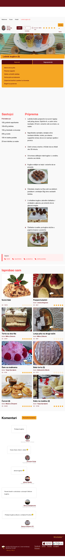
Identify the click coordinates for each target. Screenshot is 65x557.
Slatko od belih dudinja (11, 74)
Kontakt (14, 549)
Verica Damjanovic (30, 506)
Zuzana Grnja (9, 28)
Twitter (44, 547)
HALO (13, 551)
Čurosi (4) (17, 391)
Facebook (37, 547)
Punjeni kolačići (48, 290)
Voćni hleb (17, 290)
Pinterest (37, 549)
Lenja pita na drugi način (48, 323)
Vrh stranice (58, 538)
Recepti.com (32, 3)
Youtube (49, 547)
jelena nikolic (27, 483)
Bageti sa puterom (10, 83)
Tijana (27, 441)
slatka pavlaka (41, 259)
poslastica (29, 259)
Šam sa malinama (17, 357)
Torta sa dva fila (17, 323)
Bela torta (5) (48, 357)
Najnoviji (17, 62)
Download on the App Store (47, 544)
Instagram (56, 547)
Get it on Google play (58, 544)
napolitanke (18, 259)
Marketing (8, 549)
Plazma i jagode (9, 71)
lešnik (8, 259)
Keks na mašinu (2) (48, 391)
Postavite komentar (29, 417)
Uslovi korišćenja (24, 547)
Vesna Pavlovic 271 (27, 527)
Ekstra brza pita (9, 67)
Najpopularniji (48, 62)
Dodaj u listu (61, 25)
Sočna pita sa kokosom (12, 77)
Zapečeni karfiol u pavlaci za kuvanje (16, 80)
